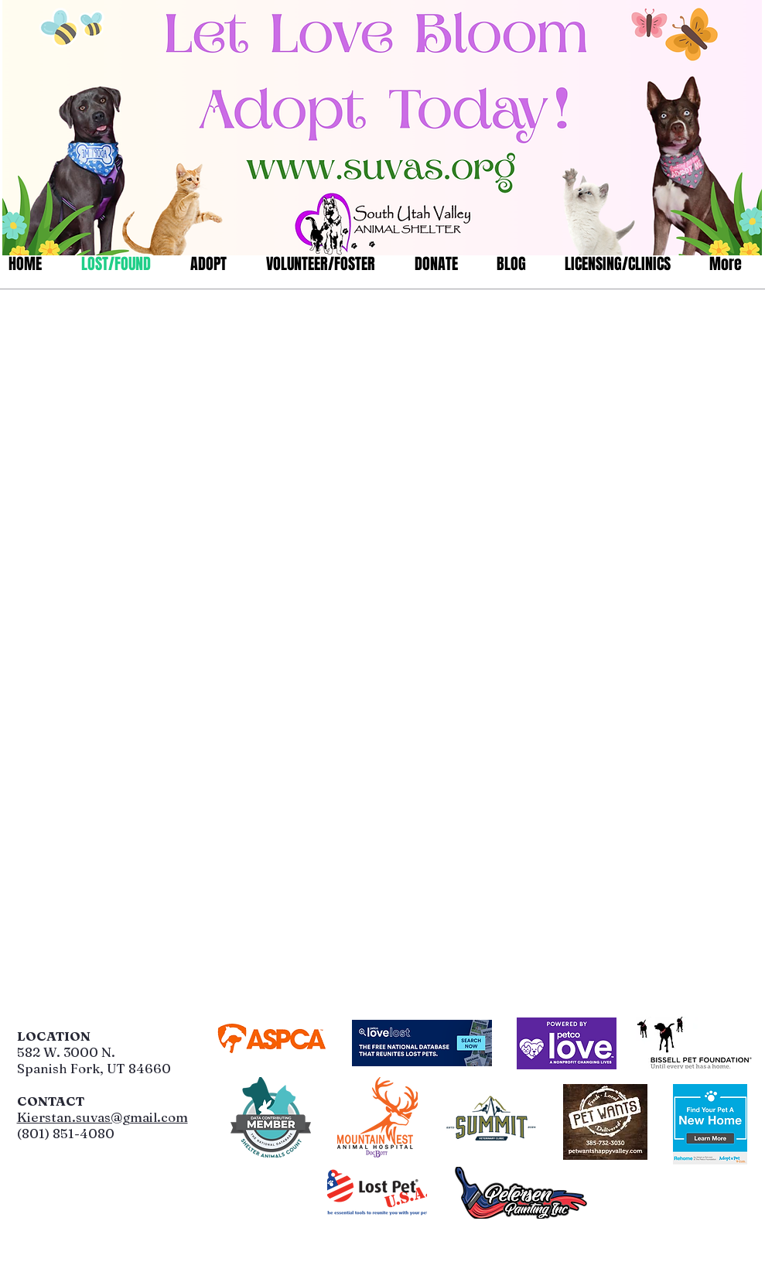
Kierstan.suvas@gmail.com (102, 1117)
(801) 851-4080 (65, 1133)
